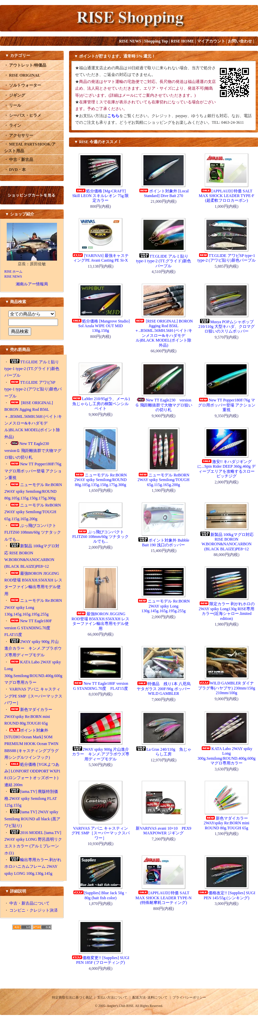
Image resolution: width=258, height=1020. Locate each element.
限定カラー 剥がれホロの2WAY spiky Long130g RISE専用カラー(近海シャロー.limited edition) (227, 611)
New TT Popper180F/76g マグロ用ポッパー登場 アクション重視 (33, 471)
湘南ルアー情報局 (32, 284)
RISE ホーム (13, 271)
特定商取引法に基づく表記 (72, 997)
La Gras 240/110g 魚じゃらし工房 (163, 751)
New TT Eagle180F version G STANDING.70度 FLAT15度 (29, 628)
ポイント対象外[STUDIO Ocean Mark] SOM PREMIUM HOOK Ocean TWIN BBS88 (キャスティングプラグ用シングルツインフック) (31, 744)
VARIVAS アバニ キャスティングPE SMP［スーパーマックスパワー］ (33, 696)
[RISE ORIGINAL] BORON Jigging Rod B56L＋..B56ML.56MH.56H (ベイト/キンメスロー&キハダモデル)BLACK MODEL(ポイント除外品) (163, 333)
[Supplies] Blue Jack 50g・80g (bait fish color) (100, 895)
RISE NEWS (130, 41)
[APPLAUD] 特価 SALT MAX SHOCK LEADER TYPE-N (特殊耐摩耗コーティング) (163, 898)
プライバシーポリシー (189, 997)
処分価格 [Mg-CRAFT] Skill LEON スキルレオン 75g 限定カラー (100, 196)
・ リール (12, 105)
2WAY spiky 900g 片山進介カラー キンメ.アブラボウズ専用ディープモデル (33, 648)
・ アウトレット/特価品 (25, 65)
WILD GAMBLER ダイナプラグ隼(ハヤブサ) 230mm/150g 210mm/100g (226, 688)
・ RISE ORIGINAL (22, 75)
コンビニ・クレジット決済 (33, 910)
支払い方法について (112, 997)
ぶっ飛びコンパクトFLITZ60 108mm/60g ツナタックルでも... (32, 532)
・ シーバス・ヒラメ (22, 115)
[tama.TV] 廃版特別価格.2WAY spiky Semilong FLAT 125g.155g (31, 798)
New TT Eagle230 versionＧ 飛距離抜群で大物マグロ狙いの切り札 (32, 450)
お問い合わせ (240, 41)
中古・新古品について (29, 903)
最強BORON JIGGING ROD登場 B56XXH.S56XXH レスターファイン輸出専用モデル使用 (100, 621)
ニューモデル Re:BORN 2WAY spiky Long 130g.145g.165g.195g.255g (33, 607)
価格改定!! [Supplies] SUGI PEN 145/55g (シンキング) (226, 895)
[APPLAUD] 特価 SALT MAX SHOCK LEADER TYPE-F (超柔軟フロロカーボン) (226, 196)
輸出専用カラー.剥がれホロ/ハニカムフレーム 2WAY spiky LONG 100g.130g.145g (32, 866)
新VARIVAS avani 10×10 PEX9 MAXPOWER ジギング (163, 830)
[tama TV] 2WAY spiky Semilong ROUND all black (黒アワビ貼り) (32, 819)
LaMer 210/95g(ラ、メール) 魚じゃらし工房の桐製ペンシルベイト (100, 403)
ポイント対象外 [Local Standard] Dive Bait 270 (163, 193)
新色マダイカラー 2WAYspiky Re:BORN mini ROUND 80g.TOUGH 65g (28, 716)
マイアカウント (211, 41)
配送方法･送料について (150, 997)
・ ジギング (14, 95)
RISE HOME (182, 41)
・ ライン (12, 125)
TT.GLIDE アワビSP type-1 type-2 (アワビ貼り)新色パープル (33, 389)
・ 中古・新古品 (18, 159)
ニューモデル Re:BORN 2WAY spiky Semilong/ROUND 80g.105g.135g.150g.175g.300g (33, 491)
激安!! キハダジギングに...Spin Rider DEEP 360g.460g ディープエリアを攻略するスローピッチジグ (226, 468)
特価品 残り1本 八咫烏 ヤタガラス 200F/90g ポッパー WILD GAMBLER (164, 688)
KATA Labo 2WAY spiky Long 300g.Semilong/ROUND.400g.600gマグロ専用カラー (226, 755)
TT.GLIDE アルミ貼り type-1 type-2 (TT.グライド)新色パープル (31, 369)
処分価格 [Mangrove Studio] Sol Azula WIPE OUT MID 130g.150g (100, 326)
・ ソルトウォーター (22, 85)
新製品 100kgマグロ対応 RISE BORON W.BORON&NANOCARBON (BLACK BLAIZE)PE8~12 (227, 541)
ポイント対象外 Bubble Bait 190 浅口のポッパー (163, 542)
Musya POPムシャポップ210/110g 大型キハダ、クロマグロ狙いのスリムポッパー (226, 326)
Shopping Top (156, 41)
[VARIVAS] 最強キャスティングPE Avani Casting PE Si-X (100, 258)
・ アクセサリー (18, 135)
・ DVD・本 (15, 169)
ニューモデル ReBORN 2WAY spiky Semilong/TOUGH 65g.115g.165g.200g (32, 512)
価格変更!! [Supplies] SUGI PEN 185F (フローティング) (100, 960)
